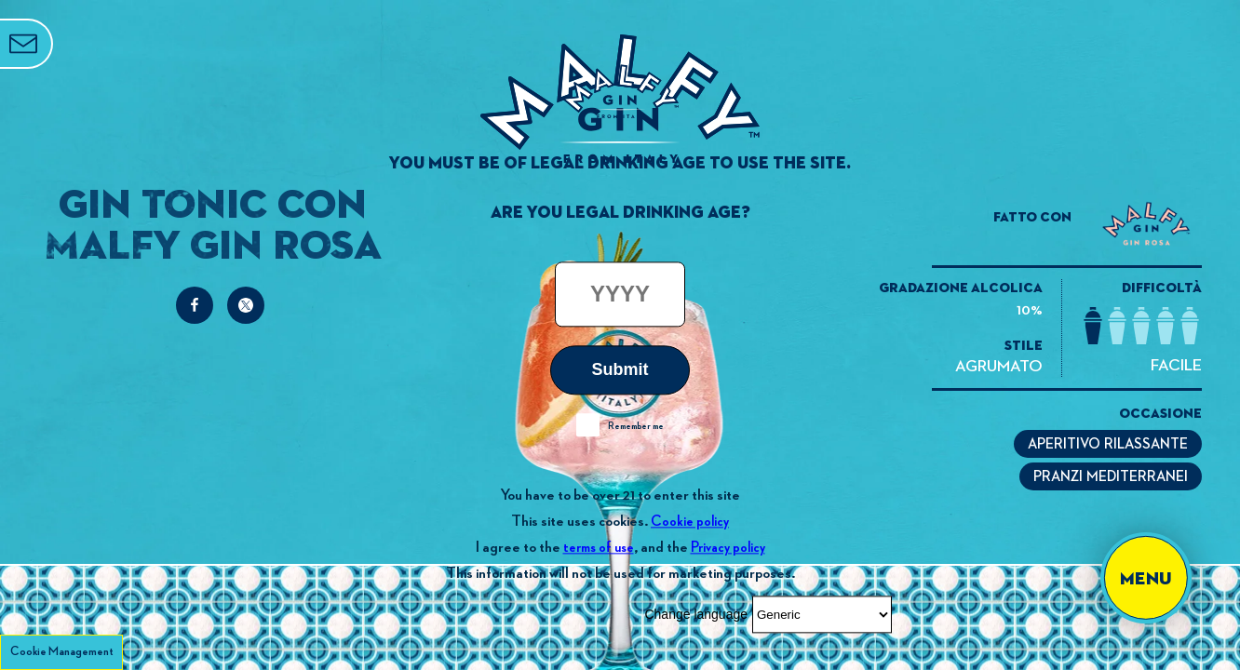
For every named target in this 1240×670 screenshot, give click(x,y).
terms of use (598, 548)
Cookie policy (690, 521)
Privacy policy (728, 548)
